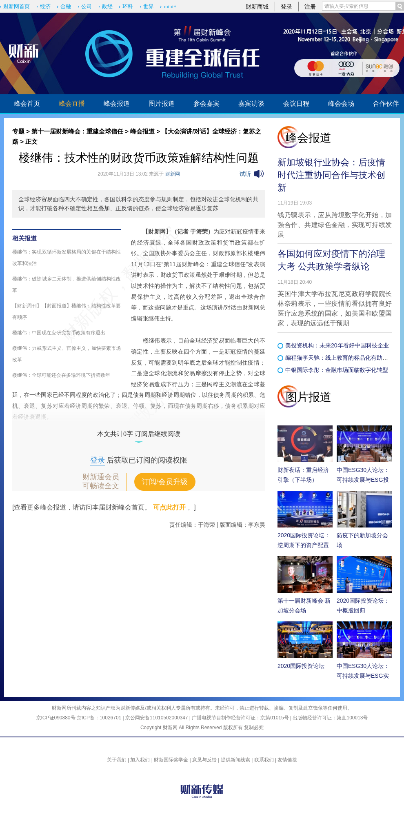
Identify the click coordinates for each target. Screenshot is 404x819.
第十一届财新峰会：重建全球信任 (77, 131)
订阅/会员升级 (165, 482)
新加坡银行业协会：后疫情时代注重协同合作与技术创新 (331, 175)
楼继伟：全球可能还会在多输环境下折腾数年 (61, 375)
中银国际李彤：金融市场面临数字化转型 (336, 370)
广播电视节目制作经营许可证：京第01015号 (240, 718)
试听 (245, 174)
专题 (18, 131)
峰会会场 (341, 103)
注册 (310, 6)
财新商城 (257, 6)
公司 (86, 6)
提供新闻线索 (235, 760)
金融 (65, 6)
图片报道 (162, 103)
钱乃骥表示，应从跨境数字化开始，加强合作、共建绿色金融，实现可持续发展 (334, 224)
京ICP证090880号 (55, 718)
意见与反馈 (204, 760)
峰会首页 (27, 103)
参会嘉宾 (206, 103)
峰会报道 (117, 103)
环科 (127, 6)
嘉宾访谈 (251, 103)
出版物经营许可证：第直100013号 (330, 718)
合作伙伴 (386, 103)
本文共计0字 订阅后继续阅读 (138, 433)
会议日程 (296, 103)
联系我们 (264, 760)
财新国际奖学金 (171, 760)
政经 (107, 6)
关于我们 (117, 760)
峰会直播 (72, 103)
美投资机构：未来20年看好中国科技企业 (337, 345)
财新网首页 (16, 6)
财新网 (172, 174)
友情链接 (287, 760)
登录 (286, 6)
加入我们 (140, 760)
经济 (45, 6)
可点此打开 (169, 507)
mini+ (170, 6)
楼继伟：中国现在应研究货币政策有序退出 (58, 333)
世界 (148, 6)
